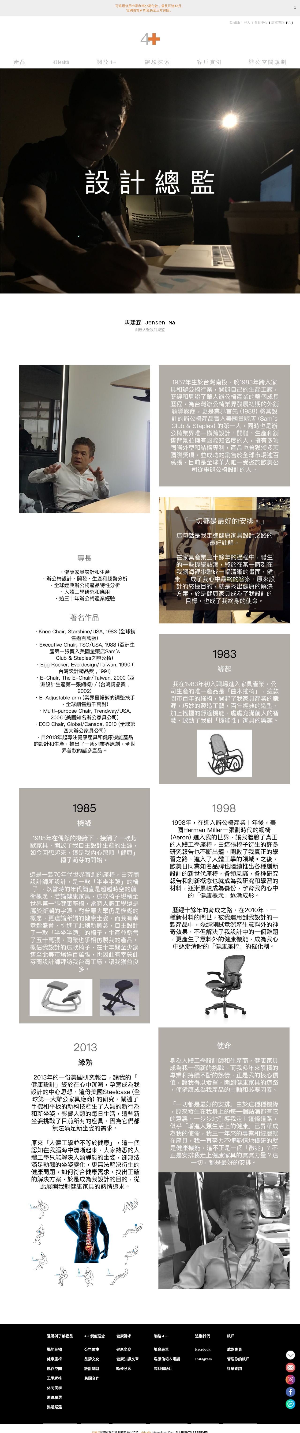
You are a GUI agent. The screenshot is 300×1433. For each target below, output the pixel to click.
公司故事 (91, 1347)
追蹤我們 (202, 1334)
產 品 (20, 60)
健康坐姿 (123, 1347)
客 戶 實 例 (209, 60)
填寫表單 (161, 1347)
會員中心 (260, 20)
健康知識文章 (127, 1357)
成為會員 (234, 1347)
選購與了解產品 (60, 1334)
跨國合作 (91, 1376)
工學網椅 (54, 1376)
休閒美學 (54, 1386)
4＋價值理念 (94, 1334)
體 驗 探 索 (157, 60)
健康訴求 (123, 1334)
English (235, 20)
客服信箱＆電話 (167, 1357)
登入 (247, 20)
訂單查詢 (278, 20)
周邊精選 (54, 1395)
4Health (61, 60)
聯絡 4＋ (161, 1334)
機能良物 (54, 1347)
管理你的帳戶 (238, 1357)
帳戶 (230, 1334)
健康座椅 (54, 1357)
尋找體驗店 (163, 1367)
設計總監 (91, 1367)
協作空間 (54, 1367)
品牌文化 (91, 1357)
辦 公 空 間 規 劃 (267, 60)
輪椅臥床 (123, 1367)
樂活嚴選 (54, 1405)
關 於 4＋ (107, 60)
